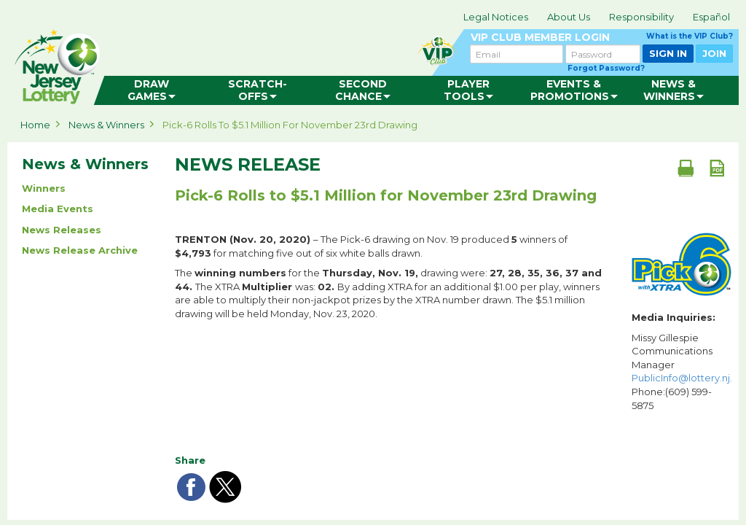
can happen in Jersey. (240, 62)
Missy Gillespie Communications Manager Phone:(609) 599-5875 (681, 371)
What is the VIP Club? (689, 36)
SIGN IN (668, 53)
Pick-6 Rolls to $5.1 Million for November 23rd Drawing (289, 125)
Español (711, 17)
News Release (248, 164)
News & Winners (106, 125)
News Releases (61, 230)
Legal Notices (495, 17)
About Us (568, 17)
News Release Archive (80, 250)
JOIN (714, 53)
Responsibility (641, 17)
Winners (44, 188)
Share (190, 460)
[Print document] (685, 168)
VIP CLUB (602, 37)
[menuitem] (152, 90)
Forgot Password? (606, 68)
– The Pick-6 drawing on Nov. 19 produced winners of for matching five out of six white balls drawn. (371, 246)
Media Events (57, 208)
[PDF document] (717, 168)
